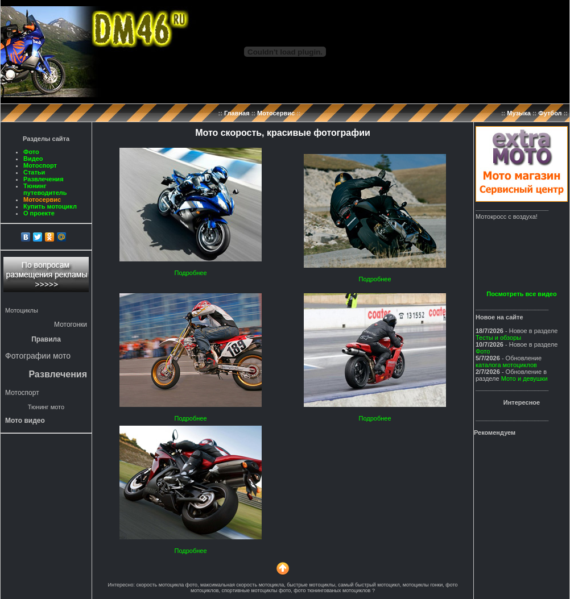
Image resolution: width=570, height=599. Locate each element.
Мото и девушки (524, 378)
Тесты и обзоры (498, 337)
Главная (237, 113)
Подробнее (190, 272)
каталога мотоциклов (506, 364)
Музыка (519, 113)
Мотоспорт (40, 165)
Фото (31, 151)
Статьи (34, 172)
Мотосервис (276, 113)
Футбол (549, 113)
